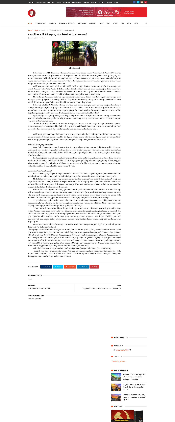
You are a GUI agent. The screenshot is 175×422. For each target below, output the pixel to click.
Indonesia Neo (122, 44)
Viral (135, 178)
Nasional (132, 162)
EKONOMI (71, 23)
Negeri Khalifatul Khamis (45, 2)
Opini (116, 2)
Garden (132, 149)
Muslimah (66, 2)
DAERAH (62, 23)
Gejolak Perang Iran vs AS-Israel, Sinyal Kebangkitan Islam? (134, 80)
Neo (133, 166)
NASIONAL (52, 23)
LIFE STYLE (92, 23)
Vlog (141, 178)
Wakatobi (116, 182)
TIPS (122, 23)
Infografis (141, 149)
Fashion (124, 149)
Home (30, 23)
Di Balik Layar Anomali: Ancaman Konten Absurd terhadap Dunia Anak (134, 398)
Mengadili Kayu (127, 406)
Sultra (127, 174)
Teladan (102, 2)
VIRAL (129, 23)
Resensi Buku (77, 2)
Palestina (133, 170)
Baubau (123, 145)
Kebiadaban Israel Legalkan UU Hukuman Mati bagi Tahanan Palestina (134, 70)
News (140, 166)
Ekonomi (115, 149)
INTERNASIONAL (40, 23)
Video (129, 178)
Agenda (94, 2)
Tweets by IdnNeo (118, 55)
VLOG (136, 23)
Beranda (31, 2)
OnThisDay (116, 170)
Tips (122, 178)
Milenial (86, 2)
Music (115, 162)
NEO (108, 23)
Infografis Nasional (119, 153)
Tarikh (58, 2)
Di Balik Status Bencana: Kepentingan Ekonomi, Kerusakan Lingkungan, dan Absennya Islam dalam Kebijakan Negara (126, 387)
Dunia (139, 145)
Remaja (109, 2)
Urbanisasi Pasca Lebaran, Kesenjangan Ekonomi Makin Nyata (134, 90)
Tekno (141, 174)
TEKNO (115, 23)
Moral (139, 157)
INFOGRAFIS (82, 23)
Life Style (116, 157)
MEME (101, 23)
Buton (131, 145)
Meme (124, 157)
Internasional (133, 153)
